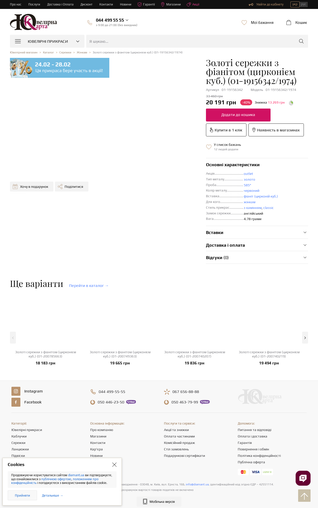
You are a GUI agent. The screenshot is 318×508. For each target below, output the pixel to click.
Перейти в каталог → (89, 261)
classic (192, 184)
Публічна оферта (251, 438)
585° (171, 161)
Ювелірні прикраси (26, 406)
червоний (175, 167)
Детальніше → (52, 495)
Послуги (34, 4)
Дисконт (87, 4)
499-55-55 (112, 368)
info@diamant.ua (197, 460)
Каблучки (19, 412)
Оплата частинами (179, 412)
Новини (127, 4)
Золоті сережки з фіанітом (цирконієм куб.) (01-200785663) (45, 330)
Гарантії (147, 4)
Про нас (16, 4)
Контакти (107, 4)
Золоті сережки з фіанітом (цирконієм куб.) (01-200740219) (269, 330)
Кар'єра (96, 425)
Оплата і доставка (252, 412)
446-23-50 (111, 378)
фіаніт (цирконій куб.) (184, 172)
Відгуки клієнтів (102, 444)
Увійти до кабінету (266, 4)
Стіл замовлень (176, 425)
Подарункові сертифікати (184, 431)
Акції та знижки (176, 406)
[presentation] (159, 495)
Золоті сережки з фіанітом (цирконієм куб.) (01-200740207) (194, 330)
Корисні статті (101, 438)
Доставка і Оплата (60, 4)
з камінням (176, 184)
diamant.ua (76, 475)
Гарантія (245, 419)
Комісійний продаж (179, 419)
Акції (194, 4)
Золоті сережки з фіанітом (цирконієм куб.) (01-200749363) (120, 330)
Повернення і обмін (253, 425)
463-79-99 (184, 378)
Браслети (19, 438)
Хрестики (18, 444)
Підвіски (18, 431)
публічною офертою (56, 479)
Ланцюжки (20, 425)
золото (173, 155)
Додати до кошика (162, 105)
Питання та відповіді (254, 406)
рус (303, 4)
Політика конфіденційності (259, 431)
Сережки (18, 419)
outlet (172, 150)
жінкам (173, 178)
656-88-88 (185, 368)
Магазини (172, 4)
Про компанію (101, 406)
